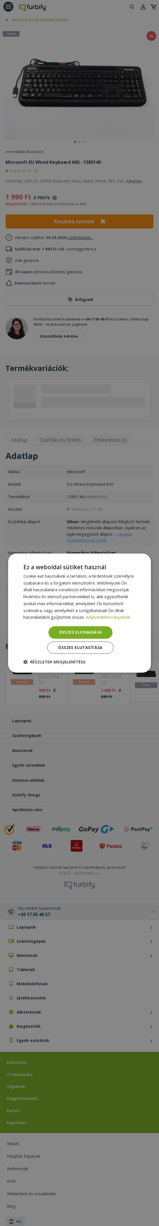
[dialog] (79, 613)
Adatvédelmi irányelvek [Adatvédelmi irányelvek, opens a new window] (108, 617)
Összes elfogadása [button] (80, 632)
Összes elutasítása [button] (80, 647)
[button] (54, 661)
